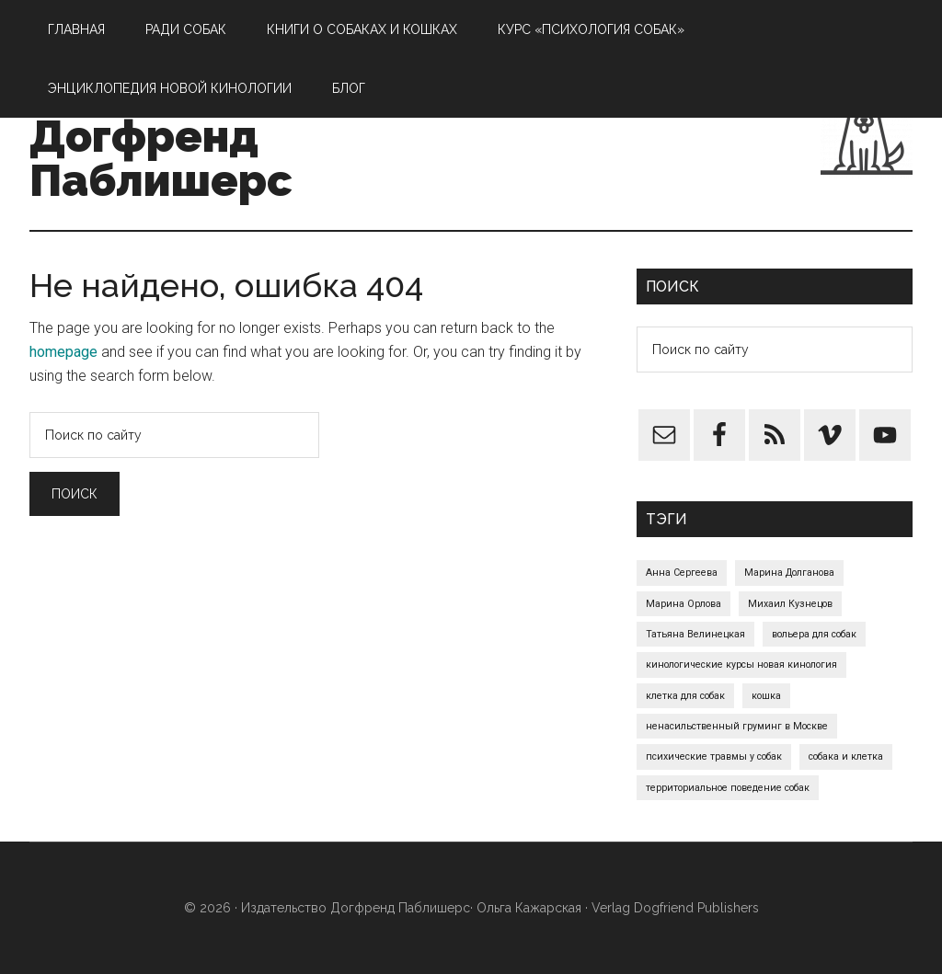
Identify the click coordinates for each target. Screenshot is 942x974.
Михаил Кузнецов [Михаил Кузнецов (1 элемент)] (790, 604)
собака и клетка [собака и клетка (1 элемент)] (846, 756)
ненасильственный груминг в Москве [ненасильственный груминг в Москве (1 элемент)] (737, 726)
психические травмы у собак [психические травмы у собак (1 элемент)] (714, 756)
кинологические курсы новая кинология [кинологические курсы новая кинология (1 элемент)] (741, 664)
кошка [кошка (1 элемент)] (766, 696)
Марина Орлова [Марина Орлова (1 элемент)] (683, 604)
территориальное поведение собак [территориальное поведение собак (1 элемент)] (728, 788)
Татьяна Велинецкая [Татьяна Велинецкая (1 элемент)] (695, 634)
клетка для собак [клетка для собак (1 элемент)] (685, 696)
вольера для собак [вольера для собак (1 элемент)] (814, 634)
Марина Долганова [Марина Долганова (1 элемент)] (789, 573)
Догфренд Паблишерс (161, 158)
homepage (63, 352)
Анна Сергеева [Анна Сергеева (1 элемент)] (682, 573)
